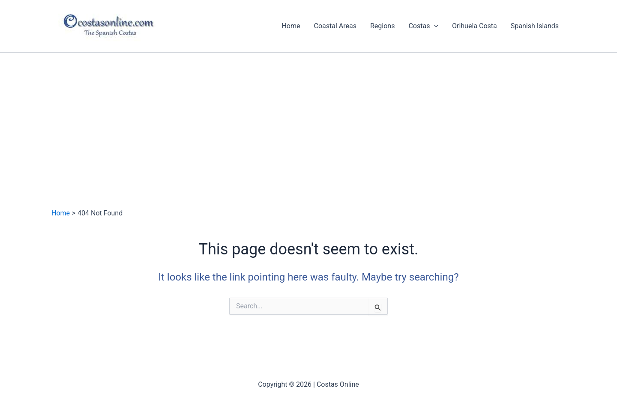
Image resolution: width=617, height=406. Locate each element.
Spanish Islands (535, 26)
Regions (382, 26)
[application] (434, 26)
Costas (423, 26)
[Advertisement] (308, 117)
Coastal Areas (335, 26)
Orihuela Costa (474, 26)
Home (291, 26)
